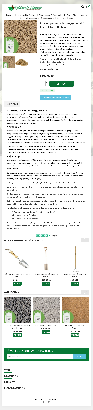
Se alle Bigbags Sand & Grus (55, 97)
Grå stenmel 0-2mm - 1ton (46, 326)
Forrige (83, 241)
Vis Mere (17, 284)
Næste (87, 241)
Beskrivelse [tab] (13, 104)
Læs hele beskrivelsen (49, 69)
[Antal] (43, 83)
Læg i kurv (61, 84)
